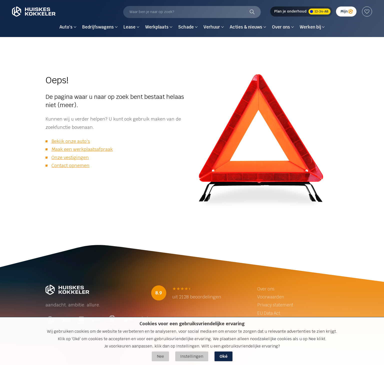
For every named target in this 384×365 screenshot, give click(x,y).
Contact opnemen (71, 165)
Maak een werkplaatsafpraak (82, 149)
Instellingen (191, 356)
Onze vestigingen (70, 157)
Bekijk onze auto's (71, 141)
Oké (224, 356)
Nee (160, 356)
